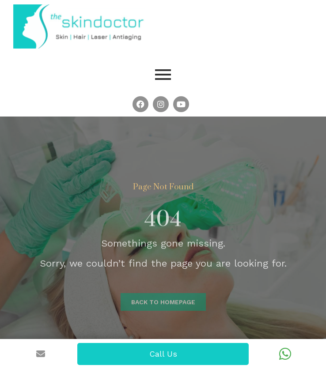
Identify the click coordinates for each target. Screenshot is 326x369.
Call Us (163, 353)
